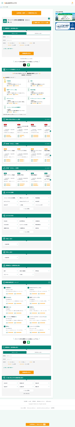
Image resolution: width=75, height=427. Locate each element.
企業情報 (52, 407)
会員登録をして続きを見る (37, 424)
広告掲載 (25, 401)
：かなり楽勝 (23, 45)
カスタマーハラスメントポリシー (43, 407)
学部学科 (38, 33)
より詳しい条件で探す (7, 48)
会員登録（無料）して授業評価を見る (27, 13)
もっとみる (47, 119)
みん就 (30, 401)
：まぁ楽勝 (11, 45)
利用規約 (34, 401)
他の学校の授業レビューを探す (26, 58)
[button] (50, 131)
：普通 (31, 43)
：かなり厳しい (10, 43)
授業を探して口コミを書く (42, 22)
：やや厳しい (21, 43)
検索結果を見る (26, 53)
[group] (9, 130)
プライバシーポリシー (31, 407)
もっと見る (27, 208)
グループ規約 (23, 407)
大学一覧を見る (26, 393)
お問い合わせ (48, 401)
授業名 (15, 33)
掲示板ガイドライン (41, 401)
